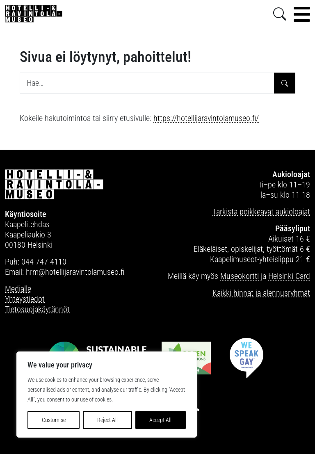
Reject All (107, 420)
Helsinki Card (289, 276)
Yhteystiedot (25, 299)
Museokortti (239, 276)
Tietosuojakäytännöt (37, 309)
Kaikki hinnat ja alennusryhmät (261, 293)
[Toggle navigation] (302, 14)
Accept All (160, 420)
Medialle (18, 289)
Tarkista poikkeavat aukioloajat (261, 212)
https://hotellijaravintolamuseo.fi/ (206, 118)
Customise (54, 420)
